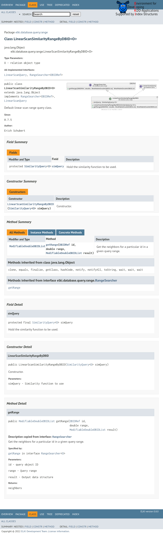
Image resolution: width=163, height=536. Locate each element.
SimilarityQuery (35, 166)
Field (28, 21)
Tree (50, 4)
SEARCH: (27, 14)
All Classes (8, 12)
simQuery (58, 166)
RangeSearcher (39, 74)
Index (75, 4)
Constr (38, 21)
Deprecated (62, 4)
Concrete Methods (70, 232)
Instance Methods (42, 232)
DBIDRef (56, 74)
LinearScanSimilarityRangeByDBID (30, 204)
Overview (7, 4)
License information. (59, 531)
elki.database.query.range (32, 32)
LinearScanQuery (15, 74)
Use (42, 4)
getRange (52, 244)
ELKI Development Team (34, 531)
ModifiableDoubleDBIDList (27, 246)
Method (49, 21)
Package (20, 4)
